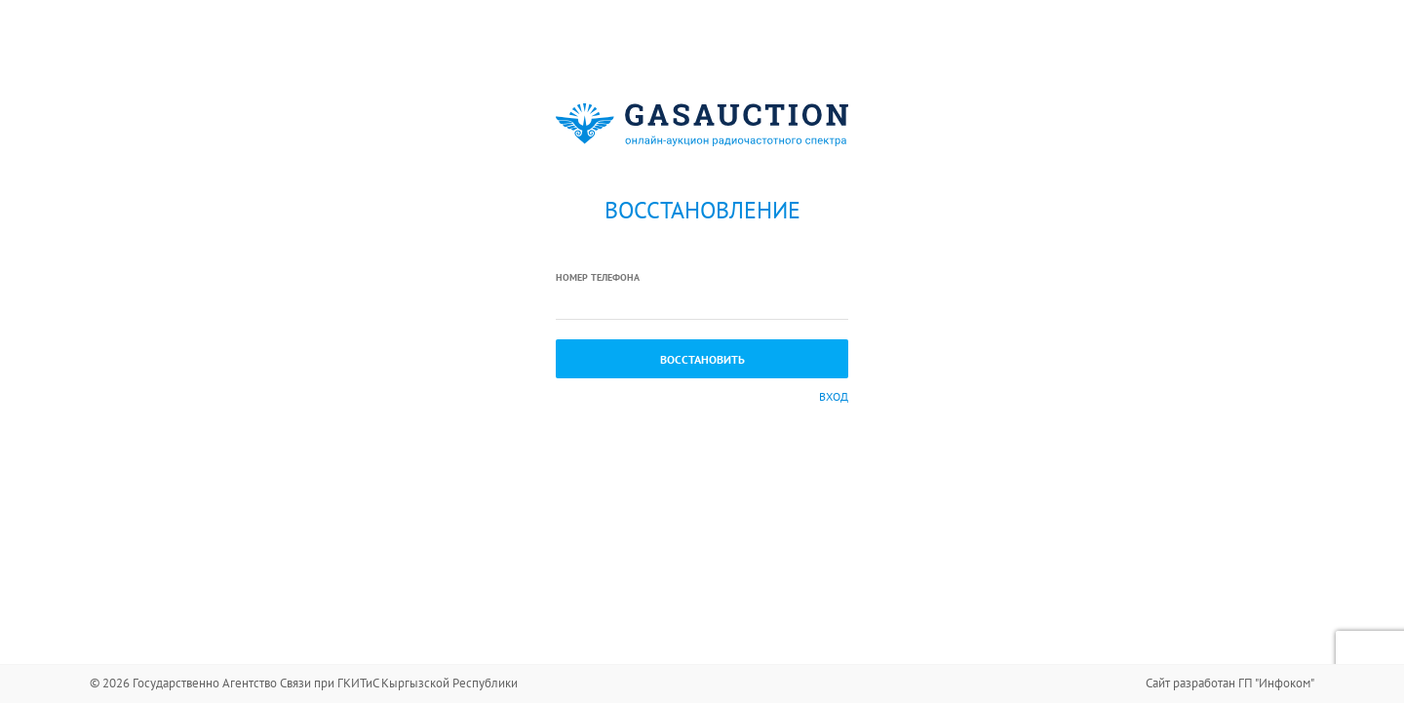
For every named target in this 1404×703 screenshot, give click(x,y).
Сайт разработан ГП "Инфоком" (1230, 683)
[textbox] (702, 303)
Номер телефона (598, 277)
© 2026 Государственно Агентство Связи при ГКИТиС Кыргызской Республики (304, 683)
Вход (833, 396)
